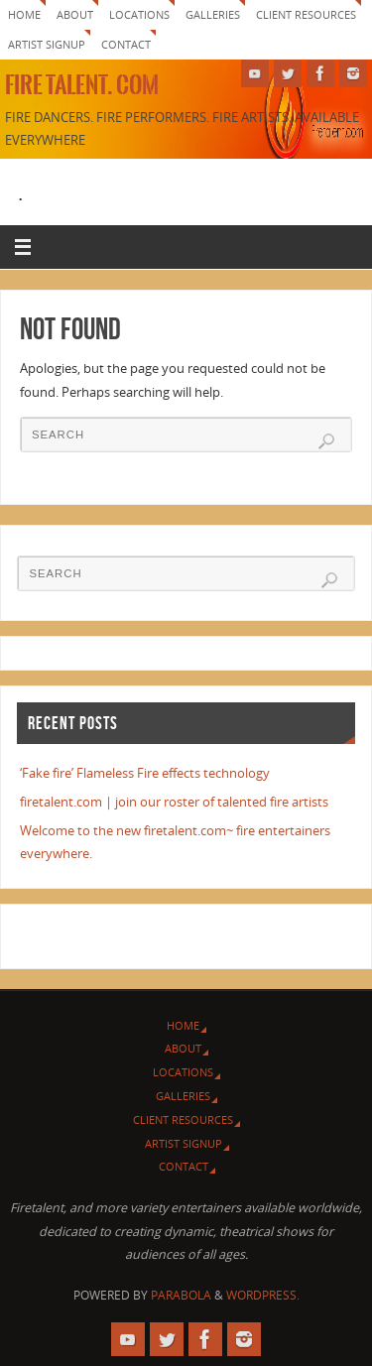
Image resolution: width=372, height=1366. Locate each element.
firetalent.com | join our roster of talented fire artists (174, 802)
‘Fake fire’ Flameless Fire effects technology (145, 773)
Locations (139, 14)
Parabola (181, 1295)
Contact (126, 44)
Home (24, 14)
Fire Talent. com (82, 85)
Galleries (213, 14)
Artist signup (46, 44)
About (75, 14)
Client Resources (306, 14)
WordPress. (263, 1295)
